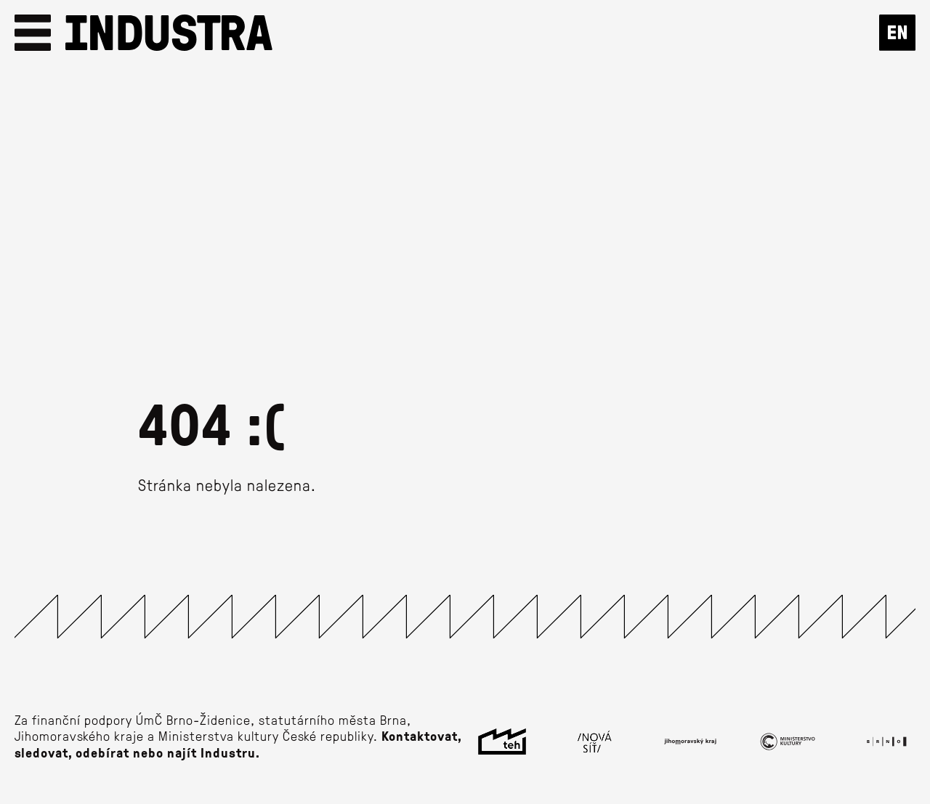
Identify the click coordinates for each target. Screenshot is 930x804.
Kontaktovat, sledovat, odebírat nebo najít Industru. (238, 744)
